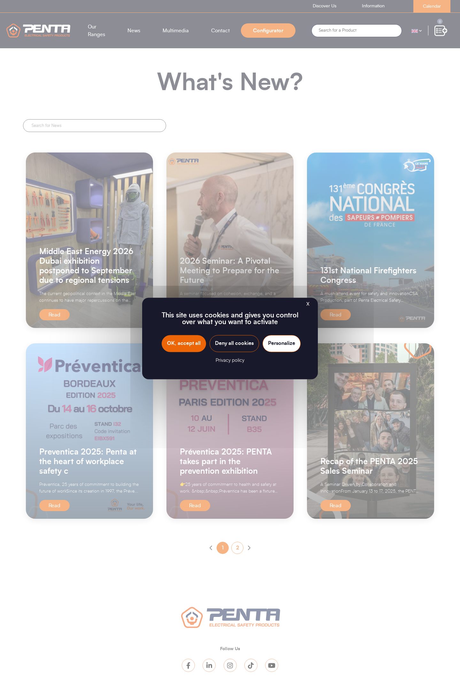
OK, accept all (184, 343)
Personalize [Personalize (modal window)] (281, 343)
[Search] (356, 30)
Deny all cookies (234, 343)
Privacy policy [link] (230, 360)
